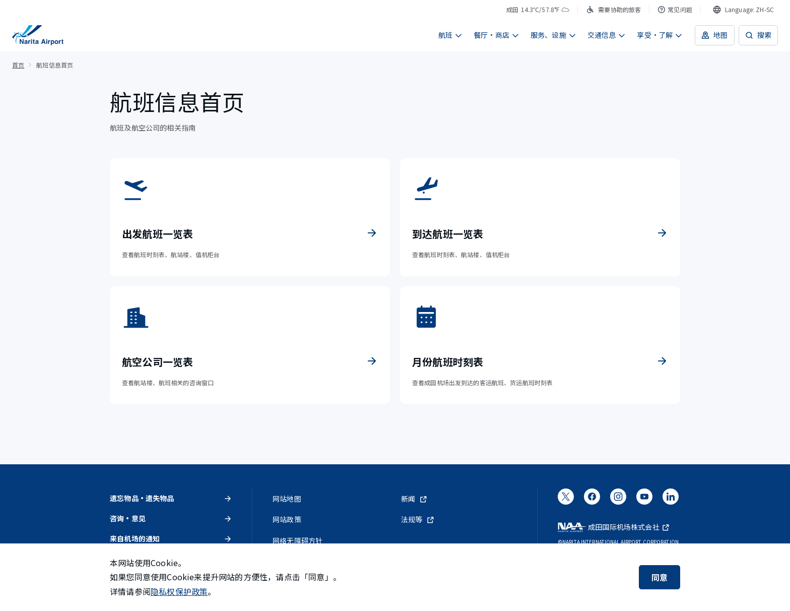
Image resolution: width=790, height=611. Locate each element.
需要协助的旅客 (613, 9)
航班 (450, 35)
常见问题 (674, 9)
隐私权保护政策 (179, 591)
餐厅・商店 (496, 35)
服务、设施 (553, 35)
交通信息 (606, 35)
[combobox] (743, 9)
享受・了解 (660, 35)
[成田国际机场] (37, 35)
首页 (18, 64)
